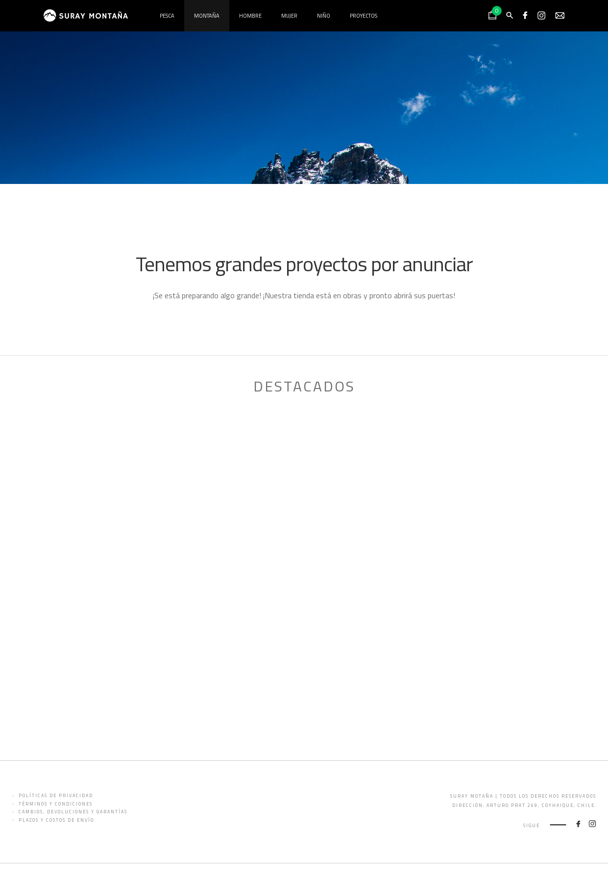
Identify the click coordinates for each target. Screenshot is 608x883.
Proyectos (363, 16)
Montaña (206, 16)
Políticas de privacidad (56, 795)
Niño (323, 16)
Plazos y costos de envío (56, 820)
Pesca (167, 16)
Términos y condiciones (56, 804)
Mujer (289, 16)
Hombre (250, 16)
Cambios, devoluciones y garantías (73, 811)
